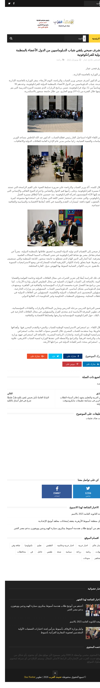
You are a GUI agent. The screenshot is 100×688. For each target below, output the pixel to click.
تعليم (34, 551)
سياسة (64, 558)
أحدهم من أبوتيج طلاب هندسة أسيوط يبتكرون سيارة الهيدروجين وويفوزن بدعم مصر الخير (53, 534)
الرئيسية (90, 41)
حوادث (93, 558)
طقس (44, 558)
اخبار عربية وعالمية (60, 551)
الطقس (44, 551)
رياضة (53, 66)
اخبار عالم (91, 551)
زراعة (73, 558)
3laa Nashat (24, 683)
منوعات (81, 564)
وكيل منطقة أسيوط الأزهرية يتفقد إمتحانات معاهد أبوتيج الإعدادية (65, 527)
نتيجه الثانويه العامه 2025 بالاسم (82, 520)
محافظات (16, 558)
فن (26, 558)
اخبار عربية (78, 551)
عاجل (35, 558)
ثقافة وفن (11, 551)
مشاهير (92, 564)
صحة (54, 558)
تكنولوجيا (23, 551)
